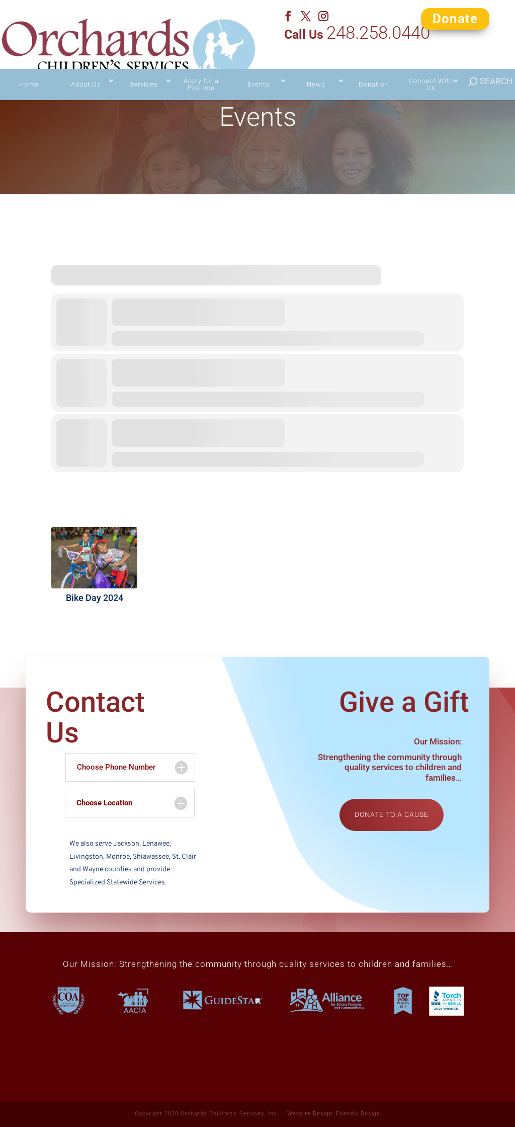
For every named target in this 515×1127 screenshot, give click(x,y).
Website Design (309, 1113)
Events (258, 65)
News (316, 65)
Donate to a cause (391, 814)
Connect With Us (431, 65)
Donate (455, 18)
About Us (86, 65)
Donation (373, 65)
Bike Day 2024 (94, 597)
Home (29, 65)
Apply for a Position (201, 65)
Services (143, 65)
